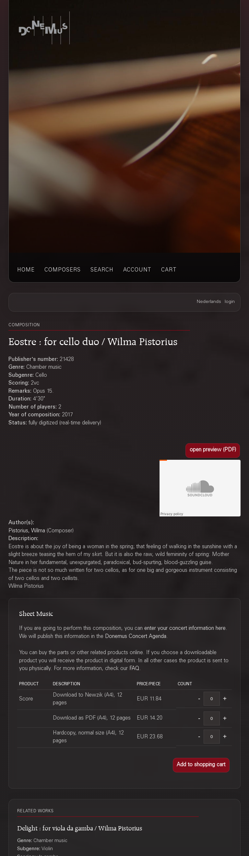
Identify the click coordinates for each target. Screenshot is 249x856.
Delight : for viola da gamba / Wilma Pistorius (79, 827)
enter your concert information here (185, 628)
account (137, 270)
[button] (212, 450)
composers (62, 270)
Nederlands (209, 302)
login (230, 302)
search (101, 270)
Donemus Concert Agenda (135, 637)
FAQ (134, 669)
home (26, 270)
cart (169, 270)
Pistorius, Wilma (26, 531)
